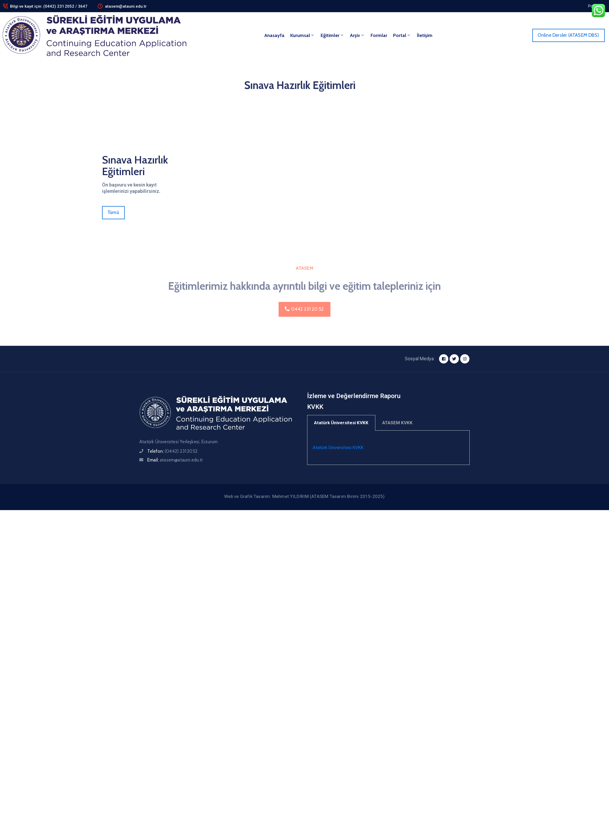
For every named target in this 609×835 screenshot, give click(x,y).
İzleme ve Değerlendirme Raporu (353, 396)
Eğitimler (332, 35)
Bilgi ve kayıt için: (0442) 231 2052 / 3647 (48, 6)
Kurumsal (302, 35)
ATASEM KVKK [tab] (397, 422)
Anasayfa (274, 35)
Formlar (379, 35)
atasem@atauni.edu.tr (126, 6)
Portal (402, 35)
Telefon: (172, 451)
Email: (175, 460)
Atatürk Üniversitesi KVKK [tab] (341, 422)
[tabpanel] (388, 448)
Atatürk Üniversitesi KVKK (338, 447)
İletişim (424, 35)
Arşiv (357, 35)
